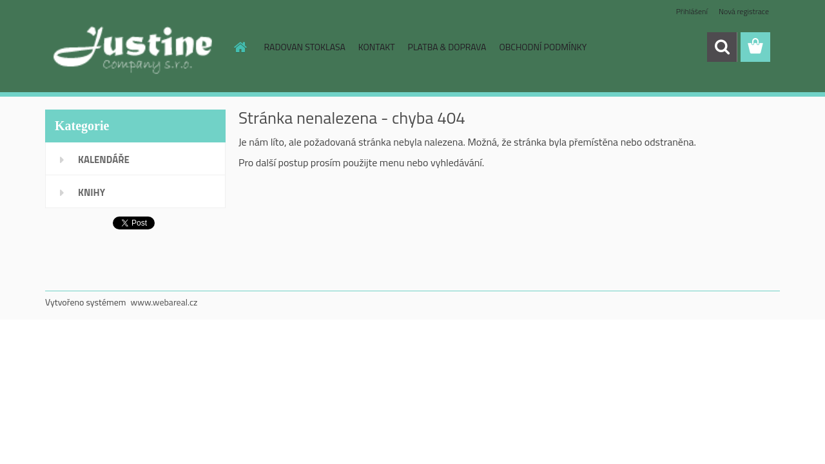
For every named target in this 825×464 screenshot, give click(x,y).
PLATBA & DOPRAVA (447, 46)
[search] (722, 47)
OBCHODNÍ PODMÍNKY (543, 46)
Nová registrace (744, 11)
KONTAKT (376, 46)
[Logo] (133, 47)
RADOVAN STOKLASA (304, 46)
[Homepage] (240, 47)
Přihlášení (692, 11)
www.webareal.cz (164, 302)
